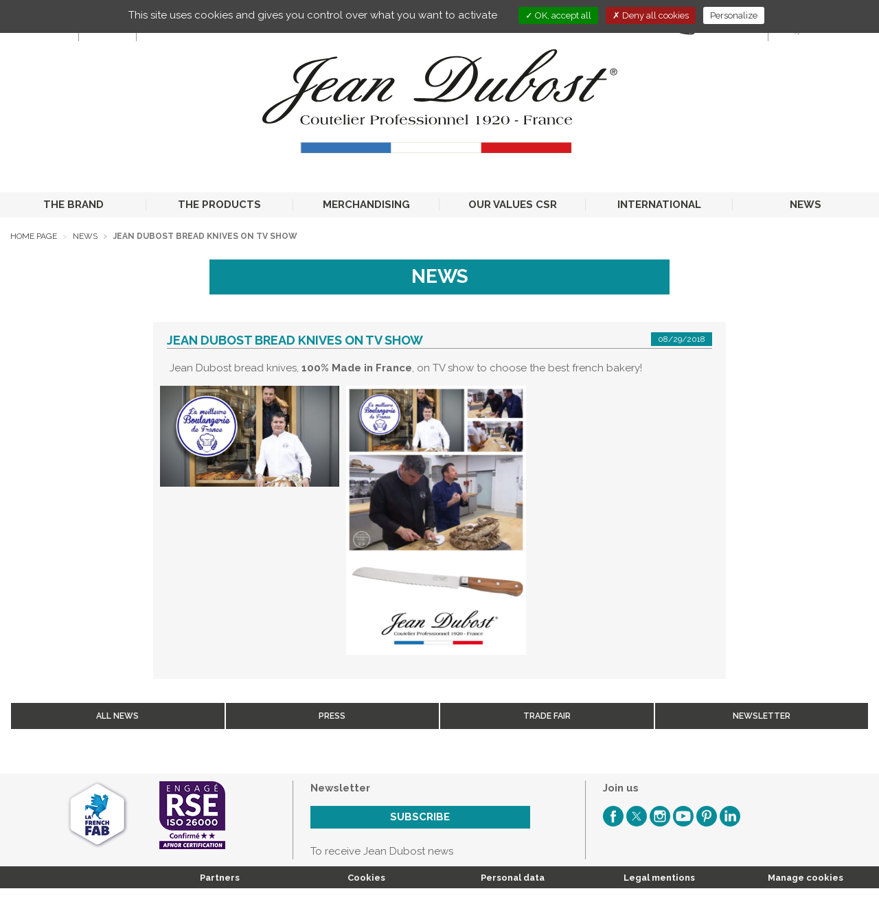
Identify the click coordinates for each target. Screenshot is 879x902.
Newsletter (761, 716)
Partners (220, 877)
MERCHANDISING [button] (366, 204)
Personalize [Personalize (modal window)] (733, 15)
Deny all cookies (651, 15)
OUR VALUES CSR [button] (512, 204)
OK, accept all (558, 15)
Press (332, 716)
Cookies (366, 877)
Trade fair (547, 716)
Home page (33, 236)
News (85, 236)
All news (117, 716)
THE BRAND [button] (73, 204)
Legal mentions (659, 877)
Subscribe (420, 817)
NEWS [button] (805, 204)
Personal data (513, 877)
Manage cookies (805, 877)
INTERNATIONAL (659, 204)
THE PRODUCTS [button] (219, 204)
